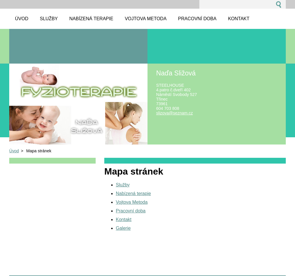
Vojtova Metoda (132, 202)
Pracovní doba (130, 210)
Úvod (14, 151)
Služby (123, 184)
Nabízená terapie (133, 193)
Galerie (123, 228)
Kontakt (123, 219)
